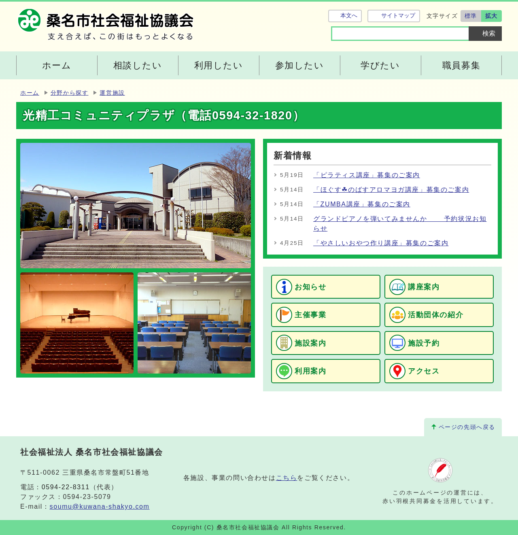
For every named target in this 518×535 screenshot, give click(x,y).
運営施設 (112, 93)
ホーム (29, 93)
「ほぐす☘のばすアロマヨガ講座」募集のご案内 (391, 189)
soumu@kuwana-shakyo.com (100, 506)
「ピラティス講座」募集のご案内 (366, 175)
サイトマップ (398, 16)
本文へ (348, 16)
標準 (471, 16)
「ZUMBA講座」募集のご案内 (361, 204)
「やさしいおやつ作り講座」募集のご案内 (380, 243)
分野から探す (70, 93)
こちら (286, 477)
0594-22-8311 (66, 487)
